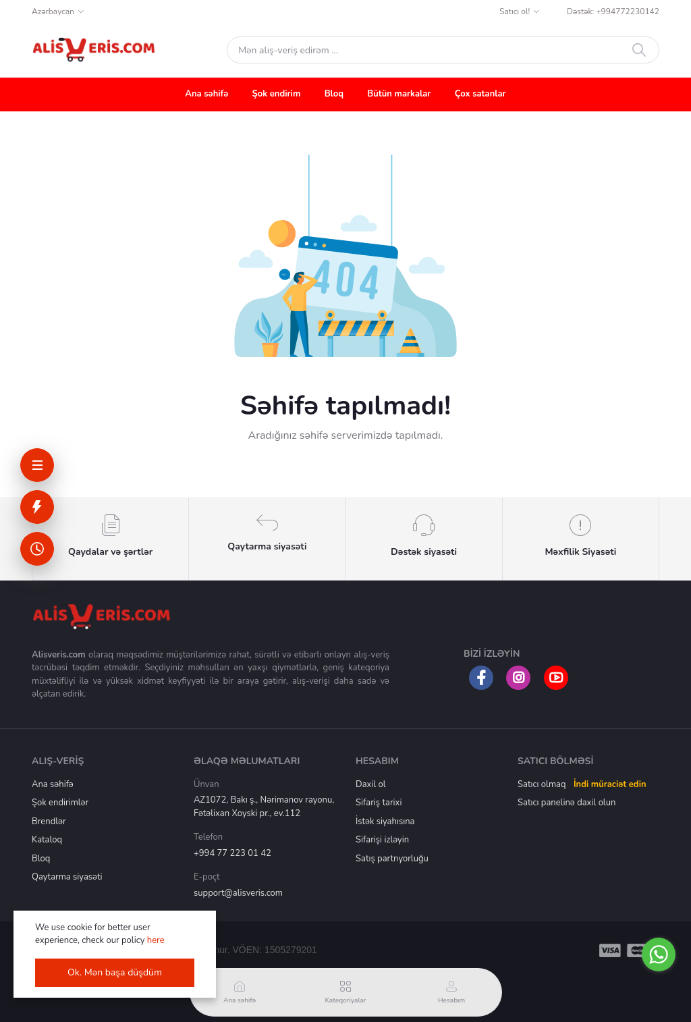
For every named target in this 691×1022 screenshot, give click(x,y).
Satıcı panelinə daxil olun (566, 803)
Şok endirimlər (60, 803)
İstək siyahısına (385, 821)
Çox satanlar (480, 94)
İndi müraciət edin (610, 784)
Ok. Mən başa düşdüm (114, 972)
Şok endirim (276, 94)
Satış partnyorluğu (392, 859)
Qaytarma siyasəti (67, 877)
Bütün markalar (399, 94)
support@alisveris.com (238, 893)
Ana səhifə (206, 94)
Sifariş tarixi (379, 803)
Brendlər (49, 821)
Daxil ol (371, 784)
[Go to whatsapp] (658, 954)
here (156, 940)
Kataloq (47, 840)
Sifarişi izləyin (382, 840)
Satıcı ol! (514, 11)
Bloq (334, 94)
